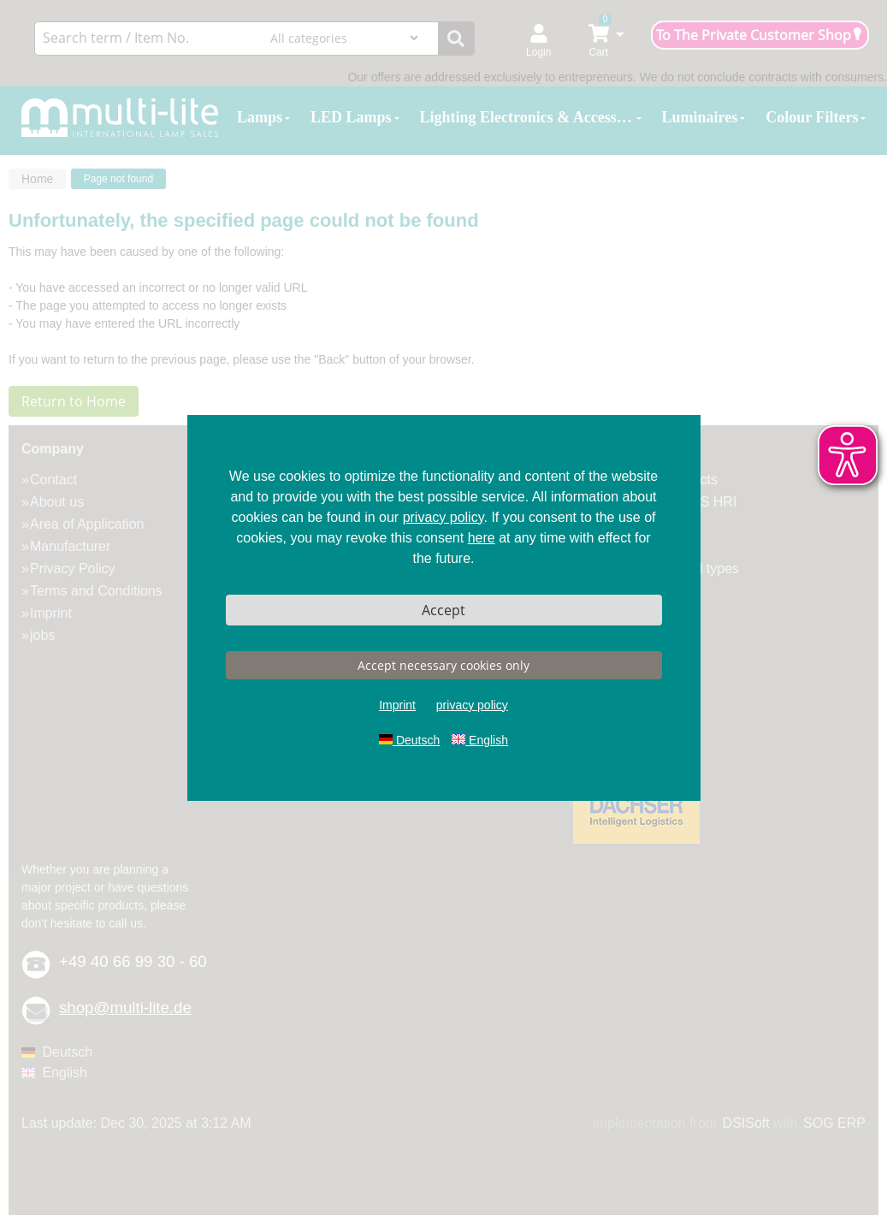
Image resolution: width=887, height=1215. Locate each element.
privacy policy (443, 517)
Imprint (397, 705)
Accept (443, 610)
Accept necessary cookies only (443, 665)
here (481, 537)
